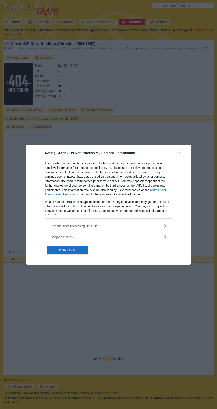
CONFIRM (67, 250)
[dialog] (108, 204)
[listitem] (108, 226)
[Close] (182, 153)
